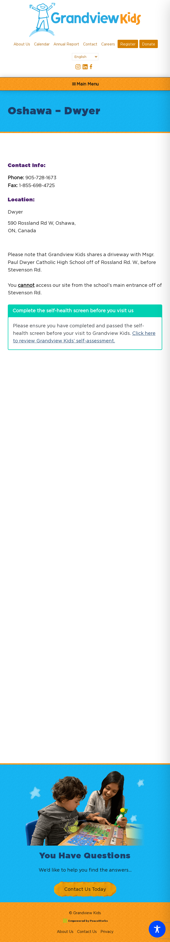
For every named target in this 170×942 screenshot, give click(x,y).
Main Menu (88, 84)
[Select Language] (85, 56)
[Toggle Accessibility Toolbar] (157, 929)
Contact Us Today (85, 889)
